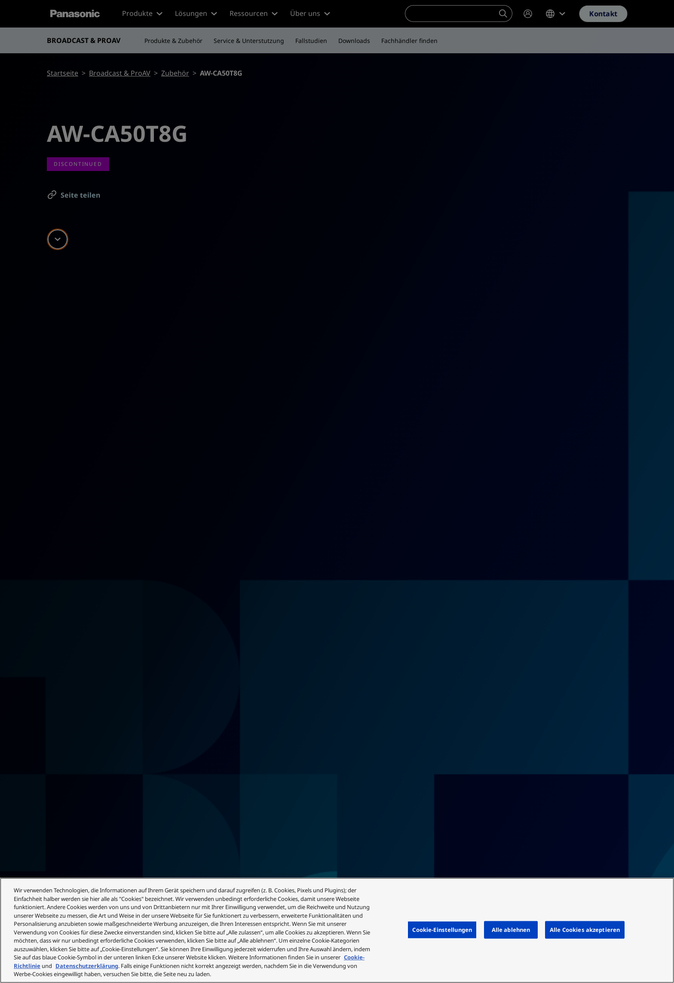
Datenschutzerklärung (86, 966)
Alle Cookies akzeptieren (585, 929)
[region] (337, 930)
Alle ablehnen (511, 929)
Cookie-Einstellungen (442, 929)
